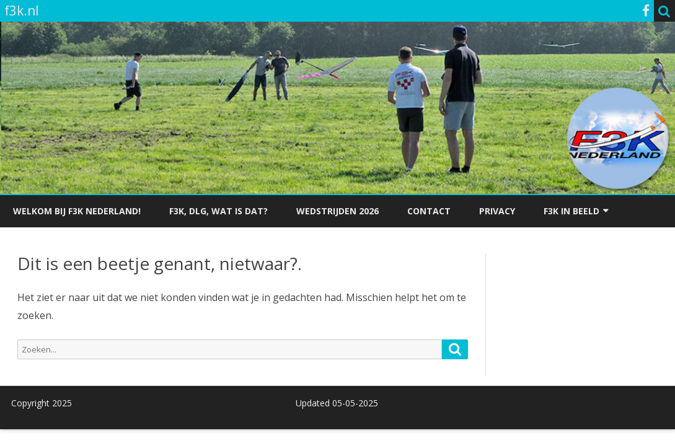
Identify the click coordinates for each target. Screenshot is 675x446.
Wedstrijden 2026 (337, 211)
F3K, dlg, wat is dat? (218, 211)
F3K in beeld (571, 211)
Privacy (497, 211)
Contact (429, 211)
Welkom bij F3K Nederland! (77, 211)
